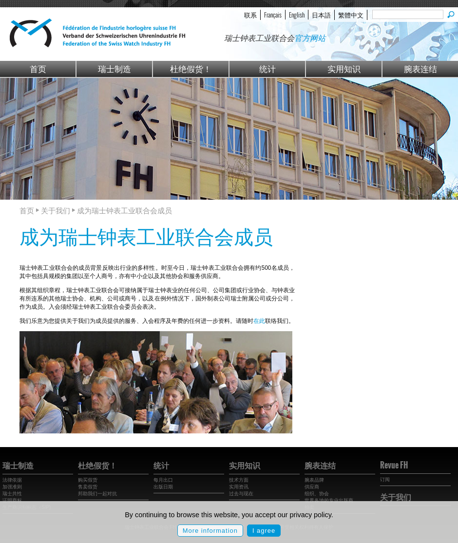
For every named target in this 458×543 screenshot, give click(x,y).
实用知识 (344, 68)
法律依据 (12, 480)
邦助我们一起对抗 (97, 493)
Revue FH (394, 465)
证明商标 (12, 500)
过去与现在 (241, 493)
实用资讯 (238, 486)
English (297, 14)
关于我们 (395, 497)
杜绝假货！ (190, 68)
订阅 (385, 479)
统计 (267, 68)
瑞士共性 (12, 493)
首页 (38, 68)
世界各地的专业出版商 (329, 500)
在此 (259, 321)
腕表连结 (420, 68)
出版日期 (163, 486)
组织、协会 (317, 493)
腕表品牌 (314, 480)
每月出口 (163, 480)
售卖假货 (87, 486)
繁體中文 (350, 14)
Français (273, 14)
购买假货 (87, 480)
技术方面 (238, 480)
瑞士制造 (114, 68)
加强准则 (12, 486)
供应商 (312, 486)
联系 (250, 14)
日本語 (321, 14)
